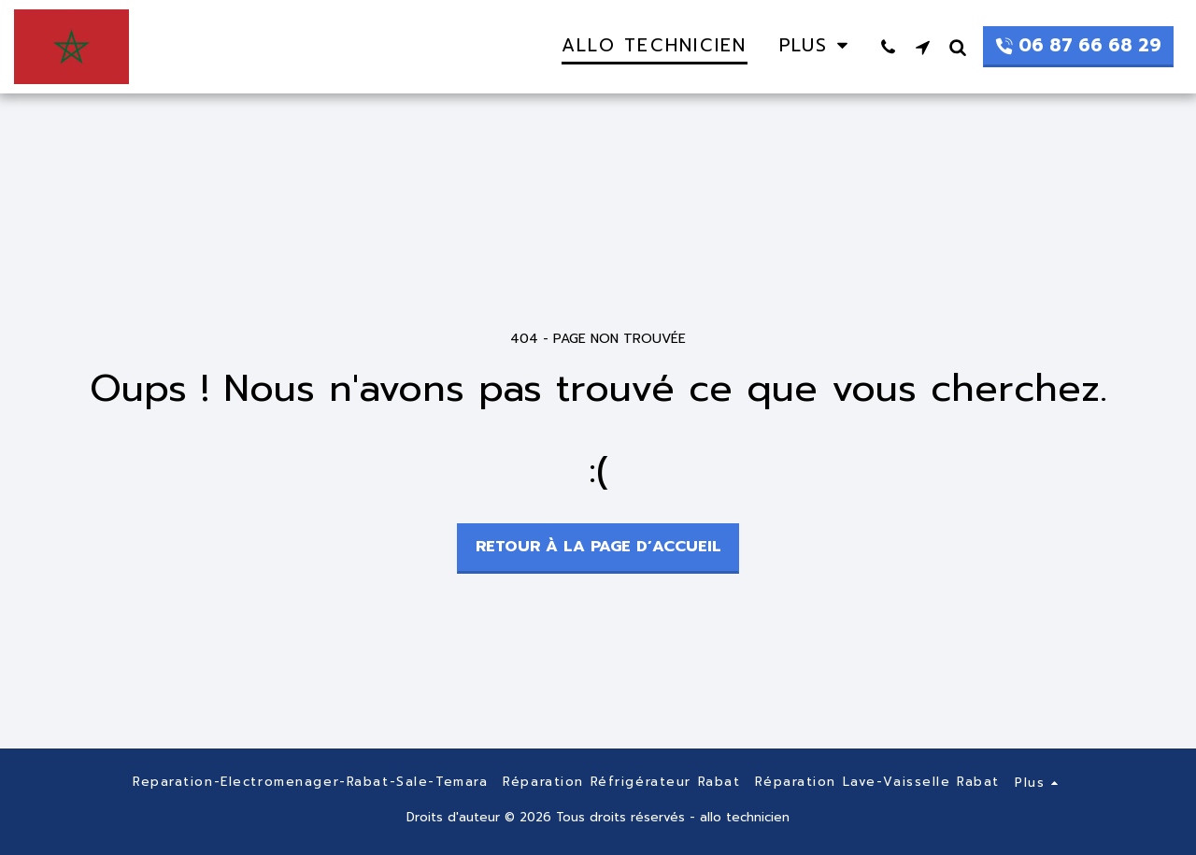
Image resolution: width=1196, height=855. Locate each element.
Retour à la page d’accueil (598, 546)
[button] (888, 46)
